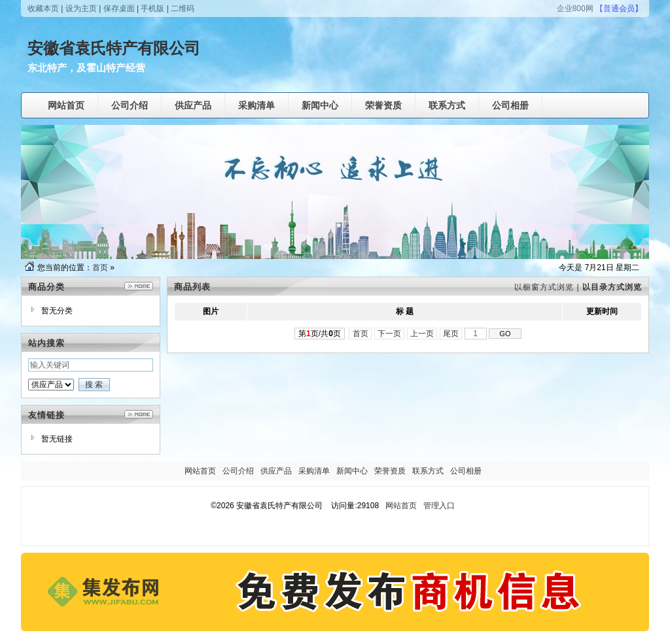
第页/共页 (319, 333)
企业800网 (575, 8)
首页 (100, 267)
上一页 (422, 333)
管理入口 (439, 505)
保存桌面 (119, 8)
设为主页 (81, 8)
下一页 (390, 333)
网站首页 (401, 505)
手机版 (152, 8)
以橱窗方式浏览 (544, 287)
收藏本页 (43, 8)
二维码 (182, 8)
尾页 (451, 333)
